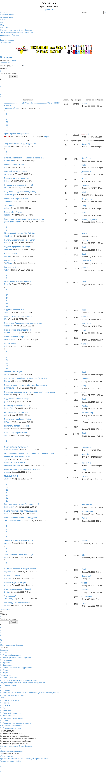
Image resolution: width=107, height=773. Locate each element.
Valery (6, 270)
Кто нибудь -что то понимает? (16, 603)
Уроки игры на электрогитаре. (17, 134)
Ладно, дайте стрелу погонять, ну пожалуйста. (24, 219)
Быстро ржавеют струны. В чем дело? (20, 518)
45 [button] (1, 94)
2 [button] (0, 82)
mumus (7, 215)
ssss (6, 429)
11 (7, 490)
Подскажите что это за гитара (16, 399)
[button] (0, 71)
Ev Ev (6, 592)
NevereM (85, 144)
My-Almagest (9, 339)
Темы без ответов (7, 40)
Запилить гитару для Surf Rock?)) (18, 540)
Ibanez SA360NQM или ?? (15, 164)
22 (7, 125)
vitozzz (7, 472)
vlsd (83, 165)
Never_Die (8, 408)
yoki (5, 415)
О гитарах (6, 57)
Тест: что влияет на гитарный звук (18, 555)
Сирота (85, 240)
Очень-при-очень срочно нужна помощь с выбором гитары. (29, 392)
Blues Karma (87, 454)
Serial (6, 181)
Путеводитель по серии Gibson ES (18, 185)
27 (7, 368)
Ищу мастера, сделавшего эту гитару (20, 192)
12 (7, 493)
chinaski (13, 60)
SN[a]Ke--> (8, 201)
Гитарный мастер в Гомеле (15, 171)
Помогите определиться (14, 462)
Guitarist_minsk (10, 450)
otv (83, 392)
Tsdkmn (85, 185)
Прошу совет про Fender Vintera (17, 419)
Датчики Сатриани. (12, 576)
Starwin (7, 381)
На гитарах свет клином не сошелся (19, 240)
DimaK (7, 284)
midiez (7, 543)
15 (7, 301)
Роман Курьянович (12, 465)
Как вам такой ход (12, 267)
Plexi (83, 234)
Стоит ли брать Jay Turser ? (16, 447)
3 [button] (0, 84)
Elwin (84, 518)
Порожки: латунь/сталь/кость (16, 178)
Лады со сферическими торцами (18, 247)
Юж (5, 319)
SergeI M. (85, 463)
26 (7, 366)
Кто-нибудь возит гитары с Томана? (19, 405)
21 (7, 122)
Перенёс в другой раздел (15, 582)
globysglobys (87, 596)
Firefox (84, 103)
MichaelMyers (11, 194)
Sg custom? (9, 205)
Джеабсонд (9, 161)
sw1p (6, 557)
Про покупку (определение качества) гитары (23, 323)
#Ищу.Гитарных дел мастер (16, 412)
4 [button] (0, 87)
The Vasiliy (8, 599)
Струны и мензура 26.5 (14, 309)
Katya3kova (86, 261)
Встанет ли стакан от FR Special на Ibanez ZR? (24, 158)
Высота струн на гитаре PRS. (16, 337)
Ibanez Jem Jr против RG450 (16, 198)
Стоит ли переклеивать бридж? (17, 589)
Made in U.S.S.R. (11, 476)
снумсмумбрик (11, 108)
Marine (84, 179)
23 (7, 128)
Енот (7, 479)
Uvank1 (7, 514)
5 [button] (0, 89)
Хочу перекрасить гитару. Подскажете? (20, 144)
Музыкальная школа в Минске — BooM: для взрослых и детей (24, 759)
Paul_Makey (9, 507)
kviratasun (86, 447)
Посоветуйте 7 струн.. (13, 212)
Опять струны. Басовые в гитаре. (18, 316)
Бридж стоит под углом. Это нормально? (21, 504)
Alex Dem (8, 236)
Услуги (46, 136)
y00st (6, 402)
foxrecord (85, 476)
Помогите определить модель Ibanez (20, 569)
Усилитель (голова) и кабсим (16, 426)
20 (7, 119)
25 (7, 363)
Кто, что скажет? (11, 343)
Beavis (7, 256)
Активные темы (6, 42)
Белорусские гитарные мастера (17, 281)
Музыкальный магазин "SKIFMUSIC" (19, 233)
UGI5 (6, 346)
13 (7, 295)
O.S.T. (6, 374)
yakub (84, 192)
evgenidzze (8, 572)
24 (7, 131)
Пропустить (49, 9)
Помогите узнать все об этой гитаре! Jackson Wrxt (25, 385)
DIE (5, 167)
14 (7, 298)
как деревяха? (10, 260)
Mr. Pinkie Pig (87, 413)
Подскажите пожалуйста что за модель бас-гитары (25, 378)
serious (7, 136)
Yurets (84, 406)
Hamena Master (10, 254)
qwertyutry (8, 174)
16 (7, 304)
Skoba (6, 395)
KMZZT (7, 422)
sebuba (7, 146)
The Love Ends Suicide (13, 521)
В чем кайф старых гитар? (15, 433)
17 (7, 306)
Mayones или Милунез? (14, 372)
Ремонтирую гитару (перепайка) (17, 330)
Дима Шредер (10, 333)
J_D (5, 459)
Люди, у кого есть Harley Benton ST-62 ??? (22, 469)
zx (82, 337)
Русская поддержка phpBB (10, 761)
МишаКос (8, 250)
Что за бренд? (10, 596)
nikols (6, 605)
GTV (83, 555)
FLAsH (7, 188)
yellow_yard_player (12, 222)
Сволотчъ (8, 578)
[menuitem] (7, 15)
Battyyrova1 (9, 388)
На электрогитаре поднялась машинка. (21, 511)
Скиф (84, 206)
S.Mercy (8, 263)
